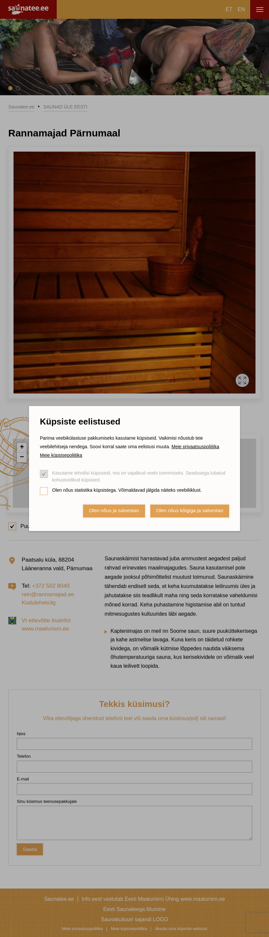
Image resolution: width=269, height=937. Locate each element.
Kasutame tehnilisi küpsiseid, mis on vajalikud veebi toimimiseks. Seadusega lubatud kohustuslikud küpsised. (138, 476)
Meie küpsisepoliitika (61, 455)
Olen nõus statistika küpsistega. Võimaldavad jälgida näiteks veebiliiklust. (127, 490)
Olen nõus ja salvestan (114, 510)
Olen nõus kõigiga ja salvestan (189, 510)
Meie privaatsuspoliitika (195, 446)
